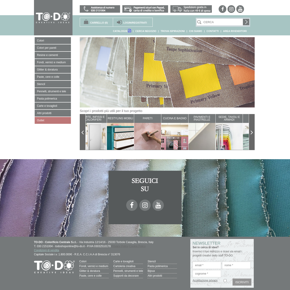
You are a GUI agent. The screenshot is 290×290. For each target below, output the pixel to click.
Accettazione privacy (205, 280)
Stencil (151, 261)
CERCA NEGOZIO (145, 31)
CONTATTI (212, 31)
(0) (99, 22)
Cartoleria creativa (124, 266)
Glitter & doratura (89, 271)
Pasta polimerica (157, 266)
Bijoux (151, 271)
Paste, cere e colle (90, 275)
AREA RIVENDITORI (235, 31)
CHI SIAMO (195, 31)
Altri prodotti (154, 275)
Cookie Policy (137, 246)
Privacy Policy (119, 246)
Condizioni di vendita (46, 250)
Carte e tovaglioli (123, 261)
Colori (82, 261)
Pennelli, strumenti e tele (128, 271)
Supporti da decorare (126, 275)
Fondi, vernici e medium (93, 266)
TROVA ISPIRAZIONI (173, 31)
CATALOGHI (122, 30)
